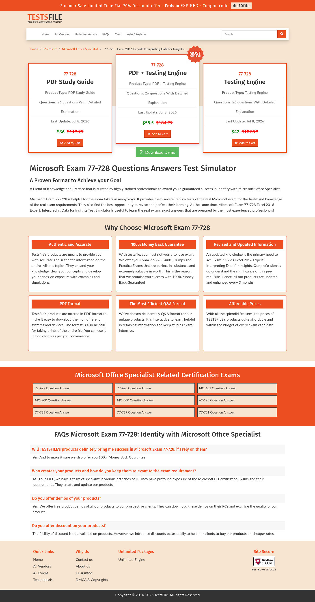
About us (83, 566)
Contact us (84, 559)
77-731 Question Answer (216, 412)
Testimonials (42, 579)
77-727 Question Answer (134, 412)
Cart (117, 34)
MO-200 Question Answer (53, 400)
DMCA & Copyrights (92, 579)
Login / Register (136, 34)
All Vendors (62, 34)
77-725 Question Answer (52, 412)
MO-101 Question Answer (217, 388)
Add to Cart (70, 143)
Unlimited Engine (131, 559)
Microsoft (50, 49)
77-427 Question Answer (52, 388)
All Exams (40, 573)
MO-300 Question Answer (135, 400)
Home (45, 34)
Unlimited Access (86, 34)
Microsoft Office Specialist (80, 49)
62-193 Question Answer (216, 400)
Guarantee (84, 573)
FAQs (105, 34)
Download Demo (157, 152)
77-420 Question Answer (134, 388)
